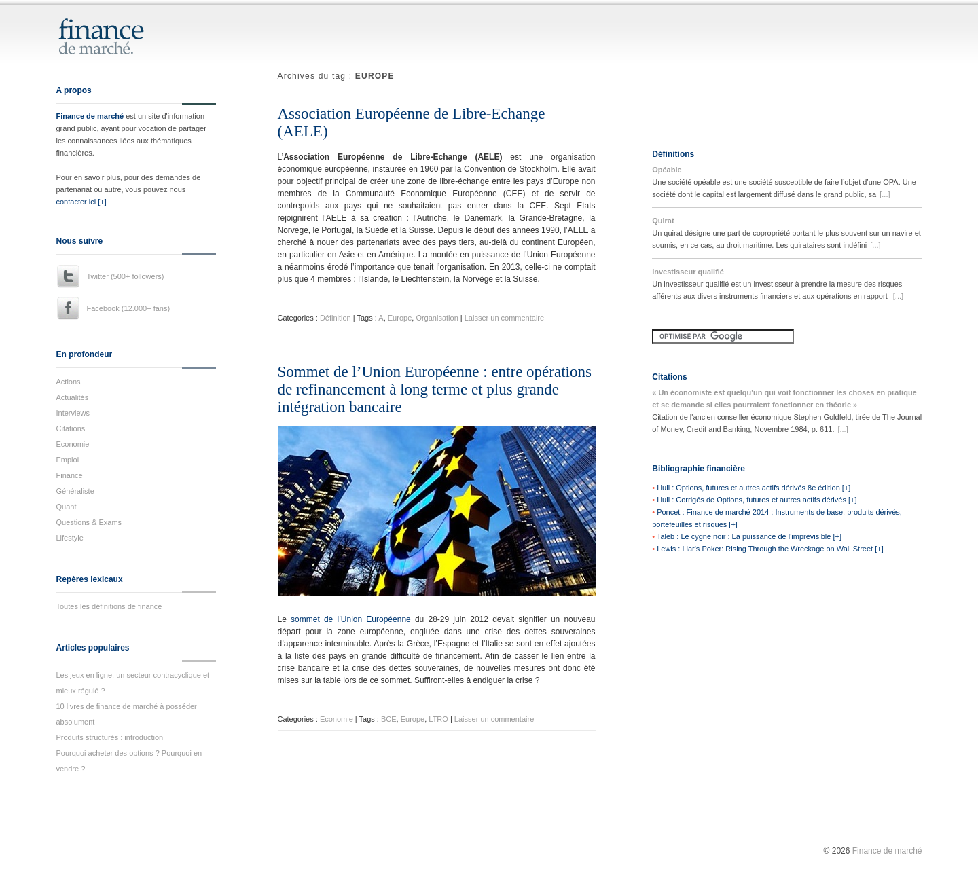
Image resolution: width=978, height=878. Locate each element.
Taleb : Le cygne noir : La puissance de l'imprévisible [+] (749, 536)
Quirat (663, 221)
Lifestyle (70, 538)
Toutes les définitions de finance (109, 606)
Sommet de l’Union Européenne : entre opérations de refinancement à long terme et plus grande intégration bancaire (435, 389)
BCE (389, 719)
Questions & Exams (89, 522)
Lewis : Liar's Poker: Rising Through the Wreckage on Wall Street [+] (770, 549)
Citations (71, 428)
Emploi (67, 460)
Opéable (666, 170)
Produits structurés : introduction (110, 737)
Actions (68, 382)
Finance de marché (90, 116)
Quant (66, 506)
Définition (335, 318)
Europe (400, 318)
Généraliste (75, 491)
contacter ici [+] (81, 202)
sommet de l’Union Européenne (351, 619)
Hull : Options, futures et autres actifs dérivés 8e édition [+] (753, 487)
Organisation (437, 318)
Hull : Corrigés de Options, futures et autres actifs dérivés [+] (756, 500)
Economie (73, 444)
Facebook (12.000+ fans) (128, 308)
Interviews (73, 413)
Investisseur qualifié (688, 272)
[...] (885, 194)
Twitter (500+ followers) (125, 276)
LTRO (438, 719)
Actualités (72, 397)
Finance (69, 475)
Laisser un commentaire (504, 318)
